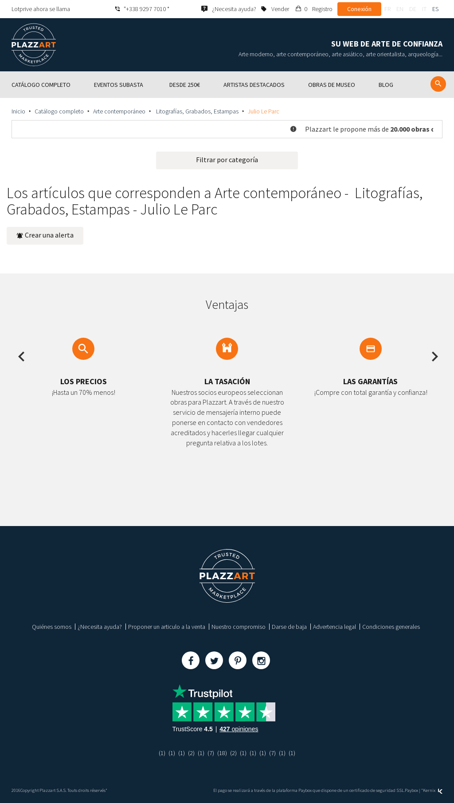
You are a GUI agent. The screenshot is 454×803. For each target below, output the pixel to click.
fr (387, 9)
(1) (162, 753)
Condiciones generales (391, 627)
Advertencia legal (334, 627)
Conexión (359, 9)
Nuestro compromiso (238, 627)
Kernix (432, 790)
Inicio (18, 111)
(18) (222, 753)
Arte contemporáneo (119, 111)
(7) (210, 753)
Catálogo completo (59, 111)
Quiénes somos (51, 627)
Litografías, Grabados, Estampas (197, 111)
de (412, 9)
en (399, 9)
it (424, 9)
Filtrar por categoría (227, 159)
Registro (322, 9)
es (435, 9)
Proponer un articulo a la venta (166, 627)
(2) (191, 753)
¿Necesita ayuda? (100, 627)
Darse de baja (289, 627)
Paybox (411, 790)
